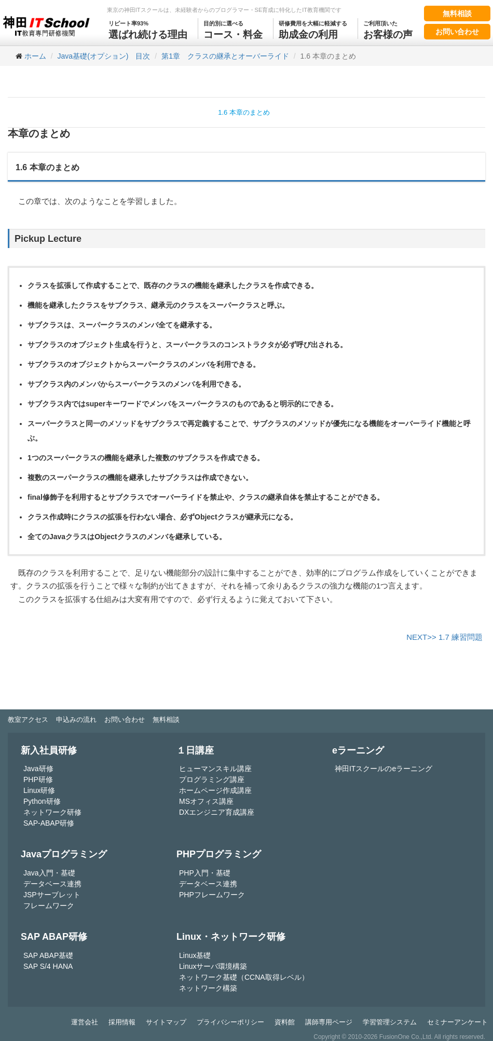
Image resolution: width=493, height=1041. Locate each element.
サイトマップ (166, 1022)
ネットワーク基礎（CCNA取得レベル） (244, 977)
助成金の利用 (313, 29)
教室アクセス (28, 719)
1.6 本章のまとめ (244, 112)
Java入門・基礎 (49, 873)
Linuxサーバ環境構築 (213, 966)
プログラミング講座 (211, 779)
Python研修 (42, 801)
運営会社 (84, 1022)
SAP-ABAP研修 (48, 823)
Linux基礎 (195, 955)
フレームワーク (48, 905)
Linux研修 (39, 790)
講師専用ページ (328, 1022)
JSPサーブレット (51, 895)
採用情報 (121, 1022)
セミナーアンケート (457, 1022)
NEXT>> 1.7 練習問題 (444, 637)
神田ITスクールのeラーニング (383, 768)
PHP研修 (38, 779)
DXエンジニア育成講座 (216, 812)
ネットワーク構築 (208, 988)
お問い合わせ (457, 32)
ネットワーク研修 (52, 812)
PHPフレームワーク (212, 895)
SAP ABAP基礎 (48, 955)
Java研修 (38, 768)
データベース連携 (52, 884)
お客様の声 (388, 29)
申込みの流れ (76, 719)
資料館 (285, 1022)
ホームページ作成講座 (215, 790)
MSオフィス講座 (206, 801)
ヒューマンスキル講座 (215, 768)
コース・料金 (233, 29)
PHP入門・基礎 (204, 873)
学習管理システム (390, 1022)
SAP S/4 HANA (48, 966)
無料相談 (457, 13)
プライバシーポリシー (230, 1022)
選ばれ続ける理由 (147, 29)
